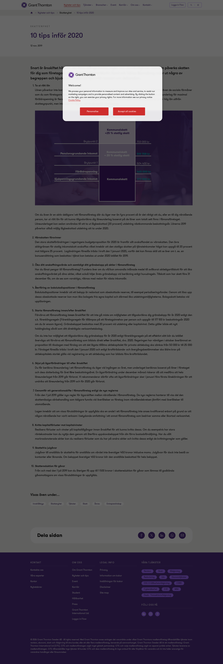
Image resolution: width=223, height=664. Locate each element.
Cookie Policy (74, 100)
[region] (112, 93)
